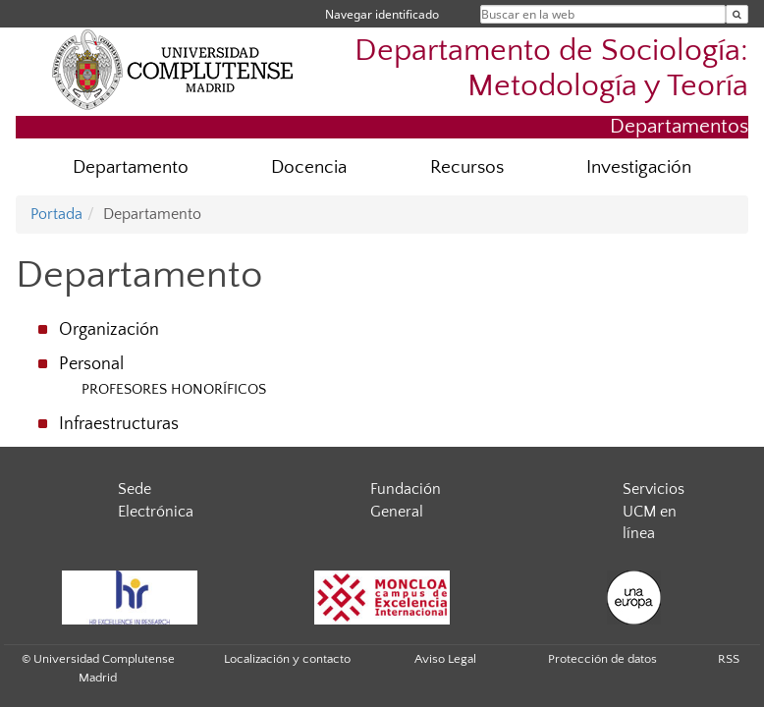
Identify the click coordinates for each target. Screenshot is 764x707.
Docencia (309, 167)
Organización (109, 330)
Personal (91, 364)
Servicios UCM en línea (653, 511)
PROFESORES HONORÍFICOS (174, 389)
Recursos (467, 167)
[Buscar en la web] (737, 14)
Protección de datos (602, 659)
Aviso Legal (445, 659)
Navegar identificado (382, 14)
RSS (728, 659)
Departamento (131, 167)
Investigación (638, 167)
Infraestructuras (119, 424)
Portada (56, 214)
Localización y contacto (287, 659)
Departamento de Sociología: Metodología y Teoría (551, 67)
